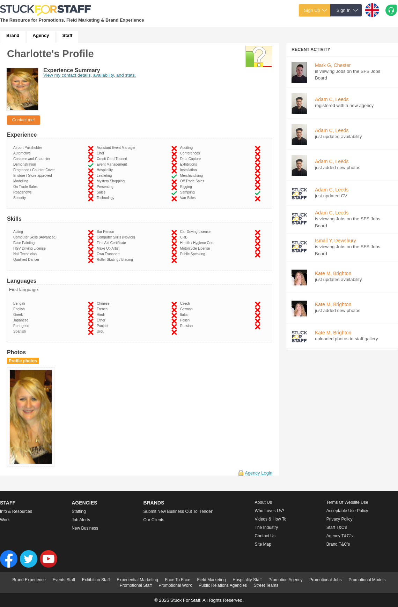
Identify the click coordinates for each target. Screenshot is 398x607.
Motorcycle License (196, 248)
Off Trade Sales (193, 181)
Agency (41, 35)
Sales (102, 192)
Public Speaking (193, 254)
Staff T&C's (336, 527)
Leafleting (105, 175)
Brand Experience (29, 579)
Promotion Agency (285, 579)
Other (102, 320)
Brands (153, 503)
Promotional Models (366, 579)
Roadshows (23, 192)
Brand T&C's (338, 544)
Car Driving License (196, 232)
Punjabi (103, 326)
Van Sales (189, 198)
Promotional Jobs (325, 579)
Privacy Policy (339, 519)
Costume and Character (32, 159)
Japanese (21, 320)
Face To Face (177, 579)
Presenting (106, 187)
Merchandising (192, 175)
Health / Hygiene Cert (197, 243)
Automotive (23, 153)
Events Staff (64, 579)
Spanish (20, 331)
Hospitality (106, 170)
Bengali (20, 303)
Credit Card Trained (113, 159)
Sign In (344, 10)
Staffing (79, 511)
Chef (101, 153)
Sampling (188, 192)
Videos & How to (271, 519)
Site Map (263, 544)
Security (20, 198)
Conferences (191, 153)
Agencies (84, 503)
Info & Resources (16, 511)
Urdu (101, 331)
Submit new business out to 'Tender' (178, 511)
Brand (13, 35)
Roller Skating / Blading (116, 259)
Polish (186, 320)
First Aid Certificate (112, 243)
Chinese (104, 303)
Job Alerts (81, 519)
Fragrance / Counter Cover (35, 170)
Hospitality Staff (247, 579)
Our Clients (153, 519)
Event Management (113, 164)
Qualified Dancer (27, 259)
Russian (187, 326)
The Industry (266, 527)
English (20, 309)
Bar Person (106, 232)
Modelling (21, 181)
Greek (19, 315)
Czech (186, 303)
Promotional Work (175, 585)
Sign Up (312, 10)
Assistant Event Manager (117, 148)
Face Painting (25, 243)
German (187, 309)
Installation (189, 170)
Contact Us (265, 535)
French (103, 309)
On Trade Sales (26, 187)
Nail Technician (26, 254)
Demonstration (25, 164)
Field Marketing (211, 579)
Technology (106, 198)
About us (263, 502)
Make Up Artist (109, 248)
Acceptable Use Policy (347, 510)
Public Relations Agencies (223, 585)
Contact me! (23, 119)
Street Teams (266, 585)
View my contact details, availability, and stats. (89, 75)
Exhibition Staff (96, 579)
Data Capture (191, 159)
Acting (19, 232)
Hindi (101, 315)
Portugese (22, 326)
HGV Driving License (30, 248)
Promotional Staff (136, 585)
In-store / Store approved (33, 175)
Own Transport (109, 254)
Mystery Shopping (112, 181)
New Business (85, 528)
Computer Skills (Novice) (117, 237)
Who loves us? (270, 510)
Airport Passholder (28, 148)
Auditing (187, 148)
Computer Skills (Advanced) (36, 237)
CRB (185, 237)
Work (5, 519)
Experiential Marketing (137, 579)
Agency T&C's (339, 535)
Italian (185, 315)
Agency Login (258, 473)
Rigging (187, 187)
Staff (67, 35)
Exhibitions (189, 164)
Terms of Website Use (347, 502)
